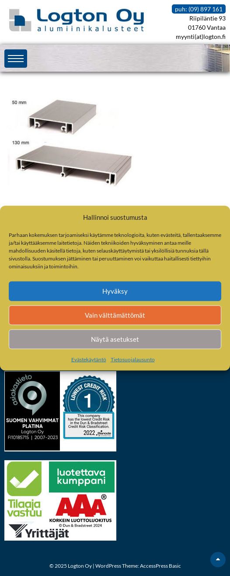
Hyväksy (115, 291)
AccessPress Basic (160, 565)
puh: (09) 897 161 (199, 9)
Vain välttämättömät (115, 315)
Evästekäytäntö (88, 359)
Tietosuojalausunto (133, 359)
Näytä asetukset (115, 339)
